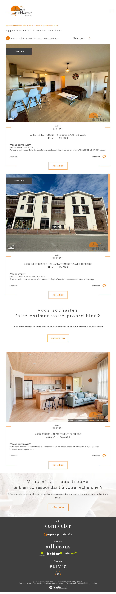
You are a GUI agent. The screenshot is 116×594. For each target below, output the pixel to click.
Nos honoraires (25, 583)
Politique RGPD (83, 583)
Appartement (47, 25)
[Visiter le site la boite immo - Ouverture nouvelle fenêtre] (42, 553)
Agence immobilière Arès (16, 25)
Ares (38, 25)
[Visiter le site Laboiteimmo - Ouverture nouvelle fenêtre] (58, 588)
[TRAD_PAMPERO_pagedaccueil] (19, 16)
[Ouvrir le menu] (112, 11)
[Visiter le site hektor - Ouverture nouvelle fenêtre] (55, 553)
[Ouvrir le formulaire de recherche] (104, 11)
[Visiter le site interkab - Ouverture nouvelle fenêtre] (70, 553)
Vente (31, 25)
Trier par (79, 38)
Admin (61, 583)
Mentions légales (50, 583)
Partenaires (70, 583)
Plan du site (37, 583)
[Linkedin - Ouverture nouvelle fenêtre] (58, 574)
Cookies (93, 583)
